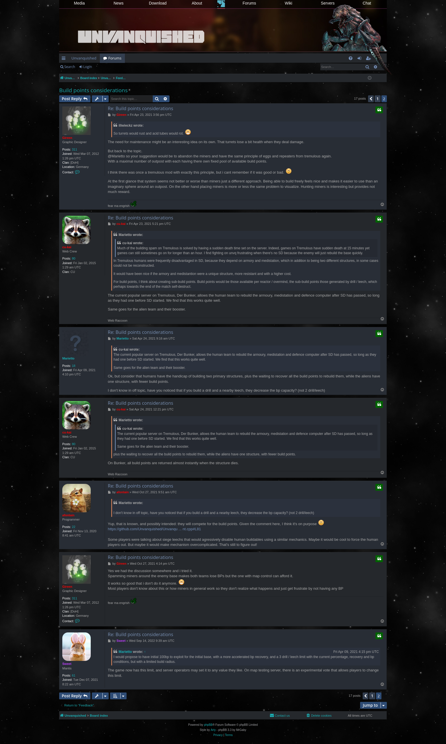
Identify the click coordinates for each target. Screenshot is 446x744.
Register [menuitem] (369, 59)
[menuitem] (350, 58)
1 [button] (377, 98)
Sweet (66, 663)
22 (73, 527)
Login (87, 66)
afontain (68, 515)
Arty (213, 729)
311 (74, 149)
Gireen (67, 137)
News (118, 3)
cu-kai (66, 247)
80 (73, 258)
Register (106, 66)
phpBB (208, 724)
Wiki (288, 3)
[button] (371, 98)
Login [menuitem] (360, 59)
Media (79, 3)
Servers (327, 3)
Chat (367, 3)
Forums (249, 3)
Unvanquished (83, 58)
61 (73, 675)
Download (157, 3)
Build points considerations (93, 90)
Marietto (68, 358)
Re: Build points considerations (140, 108)
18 (73, 365)
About (197, 3)
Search (69, 66)
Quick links (64, 59)
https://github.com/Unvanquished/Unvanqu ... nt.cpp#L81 (154, 529)
